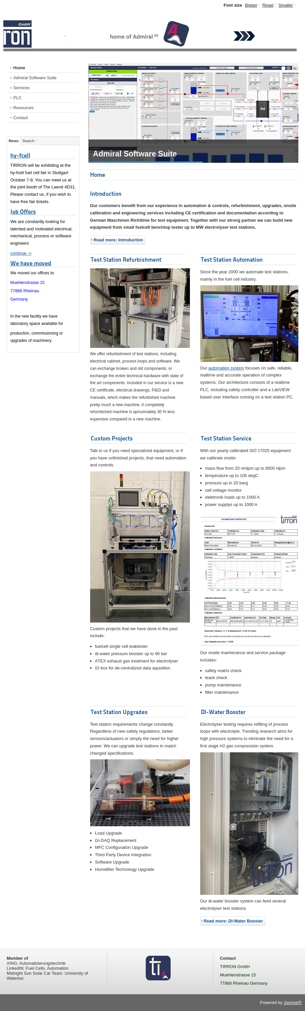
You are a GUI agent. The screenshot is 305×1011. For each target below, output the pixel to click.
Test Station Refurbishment (126, 259)
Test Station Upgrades (119, 711)
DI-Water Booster (223, 711)
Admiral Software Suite (35, 77)
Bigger (251, 5)
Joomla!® (293, 1002)
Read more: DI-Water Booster (233, 920)
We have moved (30, 263)
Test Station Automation (232, 259)
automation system (226, 368)
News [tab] (14, 141)
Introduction (105, 193)
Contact (20, 117)
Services (21, 87)
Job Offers (23, 211)
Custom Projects (112, 438)
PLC (17, 97)
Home (19, 67)
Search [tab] (28, 141)
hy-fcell (20, 155)
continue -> (21, 253)
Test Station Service (226, 438)
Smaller (285, 5)
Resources (23, 107)
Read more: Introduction (118, 239)
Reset (267, 5)
